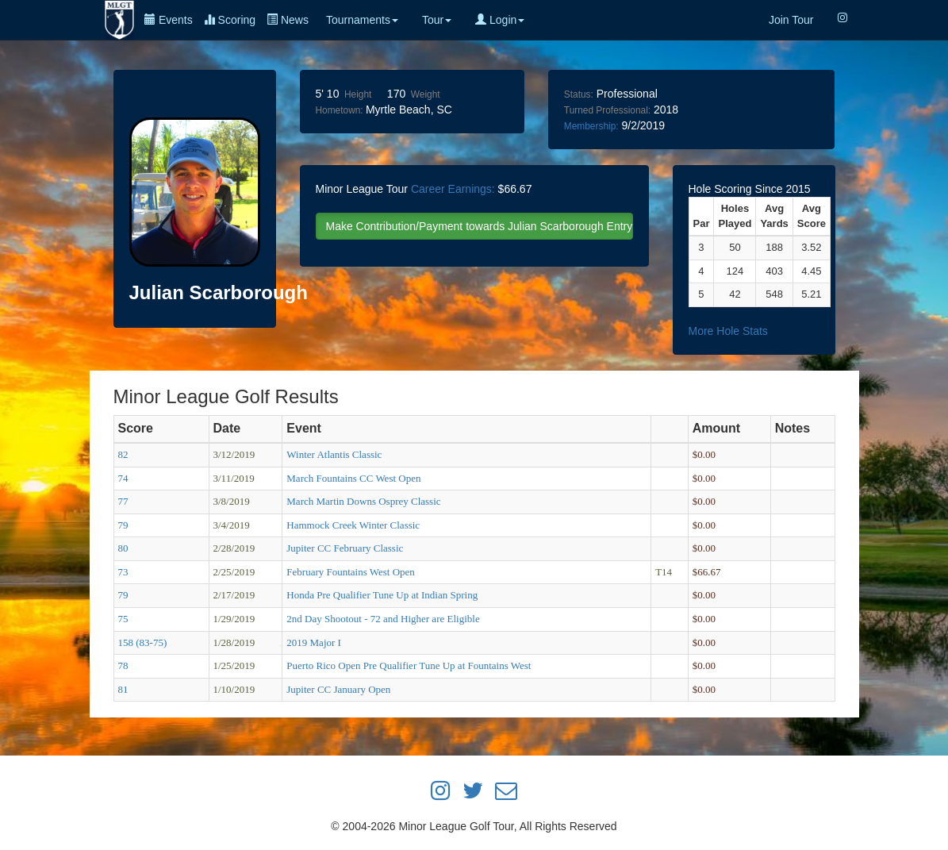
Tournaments (362, 19)
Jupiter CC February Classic (344, 548)
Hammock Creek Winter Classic (353, 525)
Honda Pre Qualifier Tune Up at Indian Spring (382, 595)
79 (123, 525)
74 (123, 478)
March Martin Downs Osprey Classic (363, 501)
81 (123, 689)
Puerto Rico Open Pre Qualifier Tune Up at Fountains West (408, 665)
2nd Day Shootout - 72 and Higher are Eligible (382, 619)
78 (123, 665)
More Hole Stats (728, 331)
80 (123, 548)
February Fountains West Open (350, 572)
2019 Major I (313, 642)
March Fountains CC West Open (353, 478)
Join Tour (791, 19)
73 (123, 572)
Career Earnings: (453, 189)
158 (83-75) (142, 642)
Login (499, 19)
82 (123, 454)
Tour (436, 19)
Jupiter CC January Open (338, 689)
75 (123, 619)
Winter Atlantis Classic (334, 454)
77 (123, 501)
